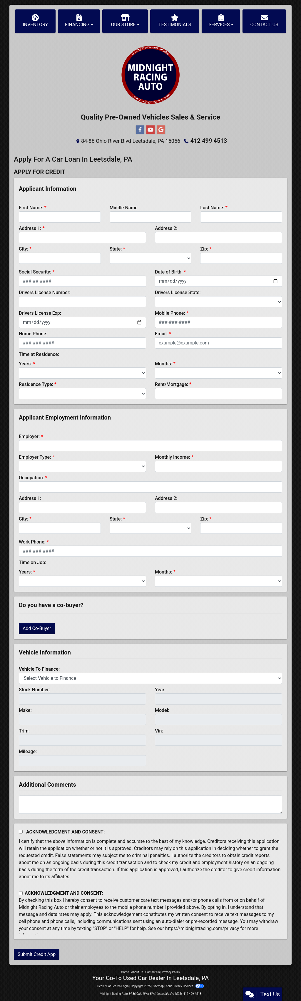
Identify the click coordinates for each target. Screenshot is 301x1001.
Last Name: (212, 208)
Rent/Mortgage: (171, 384)
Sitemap (158, 986)
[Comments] (150, 805)
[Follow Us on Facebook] (140, 129)
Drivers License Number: (44, 292)
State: (116, 249)
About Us (137, 972)
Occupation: (31, 477)
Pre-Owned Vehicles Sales (146, 117)
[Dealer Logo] (150, 74)
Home (125, 972)
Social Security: (35, 272)
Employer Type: (35, 457)
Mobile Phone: (170, 313)
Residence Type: (36, 384)
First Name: (31, 208)
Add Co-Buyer (37, 628)
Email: (161, 334)
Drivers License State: (178, 292)
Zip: (204, 249)
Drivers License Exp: (40, 313)
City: (23, 249)
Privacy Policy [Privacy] (171, 972)
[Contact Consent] (21, 893)
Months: (163, 364)
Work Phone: (32, 542)
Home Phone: (33, 334)
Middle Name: (124, 208)
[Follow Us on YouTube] (150, 129)
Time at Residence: (39, 354)
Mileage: (28, 751)
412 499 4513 (208, 140)
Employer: (29, 436)
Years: (25, 364)
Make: (25, 710)
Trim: (24, 731)
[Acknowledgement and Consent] (21, 831)
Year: (160, 689)
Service (208, 117)
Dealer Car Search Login (113, 986)
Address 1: (30, 228)
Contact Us (152, 972)
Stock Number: (34, 689)
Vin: (159, 731)
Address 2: (166, 228)
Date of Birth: (169, 272)
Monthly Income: (172, 457)
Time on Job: (32, 562)
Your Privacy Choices (185, 986)
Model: (162, 710)
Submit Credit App (37, 954)
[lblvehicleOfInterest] (150, 678)
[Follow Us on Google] (161, 129)
